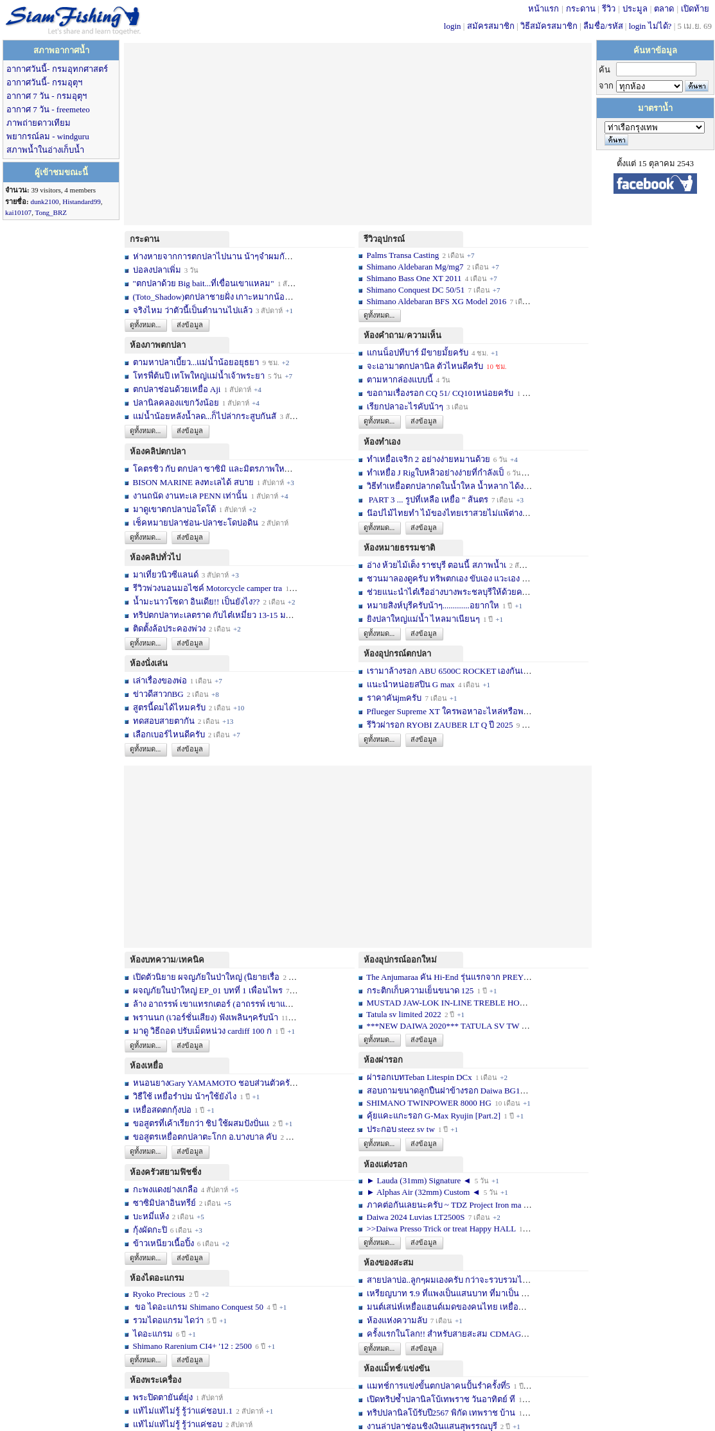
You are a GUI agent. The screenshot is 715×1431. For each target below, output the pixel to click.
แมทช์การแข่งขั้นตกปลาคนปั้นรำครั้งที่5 (439, 1386)
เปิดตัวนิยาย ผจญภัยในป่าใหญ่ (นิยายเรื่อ (206, 977)
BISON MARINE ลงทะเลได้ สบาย (193, 482)
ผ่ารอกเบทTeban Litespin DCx (419, 1077)
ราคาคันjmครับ (394, 698)
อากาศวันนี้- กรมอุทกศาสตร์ (57, 69)
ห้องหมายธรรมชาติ (399, 548)
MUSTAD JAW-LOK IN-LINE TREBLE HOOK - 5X (459, 1002)
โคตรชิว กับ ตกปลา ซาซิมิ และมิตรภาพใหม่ (212, 469)
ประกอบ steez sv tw (401, 1129)
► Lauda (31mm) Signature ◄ (420, 1180)
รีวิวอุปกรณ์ (384, 239)
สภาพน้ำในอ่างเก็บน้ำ (45, 150)
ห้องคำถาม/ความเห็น (402, 335)
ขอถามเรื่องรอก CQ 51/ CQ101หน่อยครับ (440, 393)
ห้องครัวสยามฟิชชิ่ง (165, 1172)
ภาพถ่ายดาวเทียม (38, 123)
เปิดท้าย (695, 8)
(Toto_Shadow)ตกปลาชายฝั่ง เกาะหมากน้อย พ (215, 297)
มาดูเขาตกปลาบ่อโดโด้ (174, 509)
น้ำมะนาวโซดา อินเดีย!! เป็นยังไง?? (196, 601)
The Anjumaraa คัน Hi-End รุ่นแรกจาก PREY (445, 977)
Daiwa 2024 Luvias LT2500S (416, 1217)
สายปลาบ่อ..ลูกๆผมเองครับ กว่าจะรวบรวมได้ (447, 1280)
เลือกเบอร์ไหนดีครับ (170, 734)
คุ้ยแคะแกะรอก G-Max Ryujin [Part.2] (434, 1115)
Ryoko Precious (159, 1294)
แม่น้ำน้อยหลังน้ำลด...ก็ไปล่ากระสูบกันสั (205, 416)
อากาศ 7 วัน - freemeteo (48, 109)
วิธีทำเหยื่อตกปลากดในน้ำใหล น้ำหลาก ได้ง (445, 486)
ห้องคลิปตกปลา (158, 451)
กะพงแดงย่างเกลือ (165, 1189)
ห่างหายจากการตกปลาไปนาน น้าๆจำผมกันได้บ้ (219, 256)
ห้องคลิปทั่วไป (155, 557)
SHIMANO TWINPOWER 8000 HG (429, 1103)
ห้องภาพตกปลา (158, 345)
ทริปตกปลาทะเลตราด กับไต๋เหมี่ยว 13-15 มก (212, 615)
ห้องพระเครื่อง (155, 1380)
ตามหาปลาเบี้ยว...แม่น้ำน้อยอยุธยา (196, 362)
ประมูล (635, 8)
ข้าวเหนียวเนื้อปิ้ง (163, 1243)
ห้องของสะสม (389, 1262)
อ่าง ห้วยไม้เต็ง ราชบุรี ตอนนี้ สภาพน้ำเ (436, 565)
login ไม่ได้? (650, 26)
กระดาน (581, 8)
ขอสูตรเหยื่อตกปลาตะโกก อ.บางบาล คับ (205, 1137)
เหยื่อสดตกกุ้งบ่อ (162, 1110)
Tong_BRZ (51, 212)
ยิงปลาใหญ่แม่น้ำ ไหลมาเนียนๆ (423, 619)
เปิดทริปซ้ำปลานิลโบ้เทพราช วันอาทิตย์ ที (441, 1399)
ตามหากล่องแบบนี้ (400, 379)
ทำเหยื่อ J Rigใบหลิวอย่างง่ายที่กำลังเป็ (435, 472)
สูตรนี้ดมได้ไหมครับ (169, 707)
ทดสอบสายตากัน (164, 721)
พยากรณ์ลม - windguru (47, 136)
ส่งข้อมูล (190, 325)
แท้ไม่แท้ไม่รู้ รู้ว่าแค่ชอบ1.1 (183, 1411)
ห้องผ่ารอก (383, 1060)
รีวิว (608, 8)
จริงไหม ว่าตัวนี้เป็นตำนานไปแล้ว (192, 310)
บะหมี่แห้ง (152, 1216)
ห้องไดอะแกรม (157, 1278)
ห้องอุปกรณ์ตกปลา (397, 653)
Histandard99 (81, 201)
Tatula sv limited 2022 (403, 1014)
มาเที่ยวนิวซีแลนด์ (166, 574)
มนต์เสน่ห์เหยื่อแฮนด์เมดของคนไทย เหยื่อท (445, 1307)
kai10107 (18, 212)
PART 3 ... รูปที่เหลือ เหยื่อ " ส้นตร (427, 499)
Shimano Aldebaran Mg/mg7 (415, 266)
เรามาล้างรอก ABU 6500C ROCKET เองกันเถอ (450, 671)
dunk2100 (44, 201)
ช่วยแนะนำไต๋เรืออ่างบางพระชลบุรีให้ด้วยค (444, 592)
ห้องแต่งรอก (385, 1164)
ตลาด (664, 8)
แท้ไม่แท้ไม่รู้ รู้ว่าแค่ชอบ (177, 1424)
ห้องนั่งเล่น (149, 663)
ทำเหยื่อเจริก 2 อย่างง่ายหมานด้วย (428, 459)
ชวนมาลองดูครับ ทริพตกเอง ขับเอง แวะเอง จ (447, 578)
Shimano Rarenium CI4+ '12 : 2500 (192, 1346)
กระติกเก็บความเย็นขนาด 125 (420, 990)
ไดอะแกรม (153, 1334)
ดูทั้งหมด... (145, 325)
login (452, 26)
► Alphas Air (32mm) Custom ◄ (424, 1192)
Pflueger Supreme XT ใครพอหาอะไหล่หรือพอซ (450, 711)
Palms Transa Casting (403, 255)
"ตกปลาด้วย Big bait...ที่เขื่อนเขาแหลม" (204, 283)
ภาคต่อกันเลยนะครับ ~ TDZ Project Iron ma (444, 1205)
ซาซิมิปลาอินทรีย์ (164, 1203)
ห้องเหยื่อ (146, 1065)
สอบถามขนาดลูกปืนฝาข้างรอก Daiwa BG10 (446, 1090)
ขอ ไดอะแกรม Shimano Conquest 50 (198, 1307)
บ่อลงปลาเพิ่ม (157, 270)
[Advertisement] (358, 133)
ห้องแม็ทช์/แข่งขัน (397, 1368)
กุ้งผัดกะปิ (150, 1230)
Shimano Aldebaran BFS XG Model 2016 (437, 301)
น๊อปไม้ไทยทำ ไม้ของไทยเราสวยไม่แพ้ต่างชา (450, 513)
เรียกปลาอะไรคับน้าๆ (405, 406)
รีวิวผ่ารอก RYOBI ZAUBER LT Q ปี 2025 (440, 725)
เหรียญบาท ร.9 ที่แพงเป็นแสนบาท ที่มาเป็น (443, 1293)
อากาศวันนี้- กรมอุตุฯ (44, 82)
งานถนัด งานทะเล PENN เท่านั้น (190, 496)
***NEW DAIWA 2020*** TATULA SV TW (443, 1026)
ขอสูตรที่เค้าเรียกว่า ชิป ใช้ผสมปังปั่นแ (201, 1123)
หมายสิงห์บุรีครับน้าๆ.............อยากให (433, 605)
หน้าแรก (543, 8)
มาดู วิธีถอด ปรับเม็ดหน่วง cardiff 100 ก (202, 1031)
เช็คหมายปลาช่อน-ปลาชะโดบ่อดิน (195, 522)
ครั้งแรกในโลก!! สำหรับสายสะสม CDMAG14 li (451, 1334)
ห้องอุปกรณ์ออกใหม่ (400, 959)
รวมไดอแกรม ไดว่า (168, 1320)
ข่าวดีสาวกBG (158, 694)
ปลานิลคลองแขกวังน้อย (176, 402)
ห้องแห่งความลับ (397, 1320)
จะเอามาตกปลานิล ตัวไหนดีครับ (425, 366)
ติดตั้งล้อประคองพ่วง (169, 628)
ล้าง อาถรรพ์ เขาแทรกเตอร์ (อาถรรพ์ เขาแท (212, 1004)
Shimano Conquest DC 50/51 (417, 290)
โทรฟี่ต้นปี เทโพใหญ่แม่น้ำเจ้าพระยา (199, 376)
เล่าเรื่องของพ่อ (160, 680)
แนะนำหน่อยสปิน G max (411, 684)
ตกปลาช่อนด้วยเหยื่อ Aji (177, 389)
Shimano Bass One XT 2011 (414, 278)
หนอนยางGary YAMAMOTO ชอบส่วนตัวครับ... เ (219, 1083)
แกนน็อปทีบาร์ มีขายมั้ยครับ (417, 352)
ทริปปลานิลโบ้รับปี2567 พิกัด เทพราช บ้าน (441, 1413)
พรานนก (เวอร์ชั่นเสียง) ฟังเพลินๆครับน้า (205, 1017)
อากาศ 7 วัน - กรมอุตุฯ (46, 96)
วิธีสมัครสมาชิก (549, 26)
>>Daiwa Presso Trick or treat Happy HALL (441, 1228)
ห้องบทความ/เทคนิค (167, 959)
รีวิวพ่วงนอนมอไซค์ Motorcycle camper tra (208, 588)
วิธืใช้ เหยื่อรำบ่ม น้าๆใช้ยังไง (185, 1096)
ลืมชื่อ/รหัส (603, 26)
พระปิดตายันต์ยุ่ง (164, 1397)
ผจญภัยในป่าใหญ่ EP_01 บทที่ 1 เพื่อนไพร (208, 990)
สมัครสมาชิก (491, 26)
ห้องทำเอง (382, 442)
